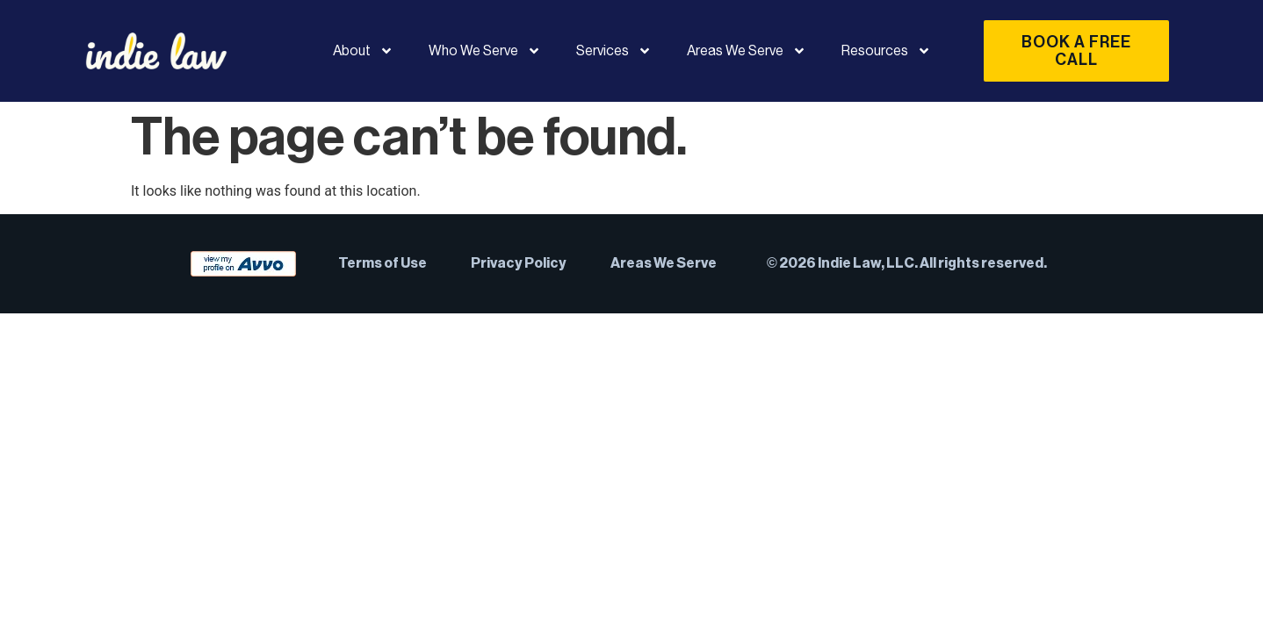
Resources (886, 51)
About (363, 51)
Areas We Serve (746, 51)
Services (614, 51)
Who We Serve (485, 51)
